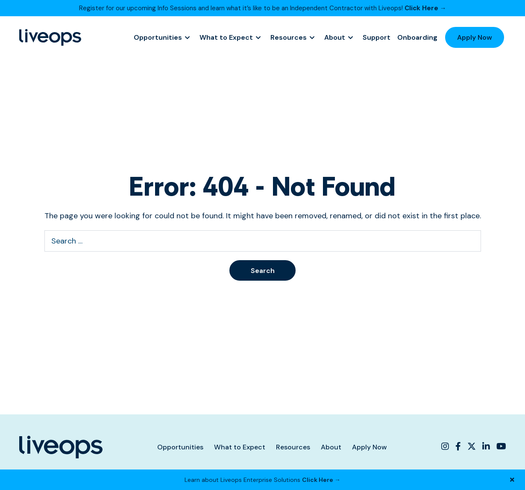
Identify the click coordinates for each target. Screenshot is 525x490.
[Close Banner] (512, 480)
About (334, 37)
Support (376, 37)
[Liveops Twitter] (471, 446)
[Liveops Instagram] (446, 446)
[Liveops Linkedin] (486, 446)
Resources (288, 37)
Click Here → (425, 8)
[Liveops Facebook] (458, 446)
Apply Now (474, 37)
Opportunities (158, 37)
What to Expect (226, 37)
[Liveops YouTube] (500, 446)
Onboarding (417, 37)
